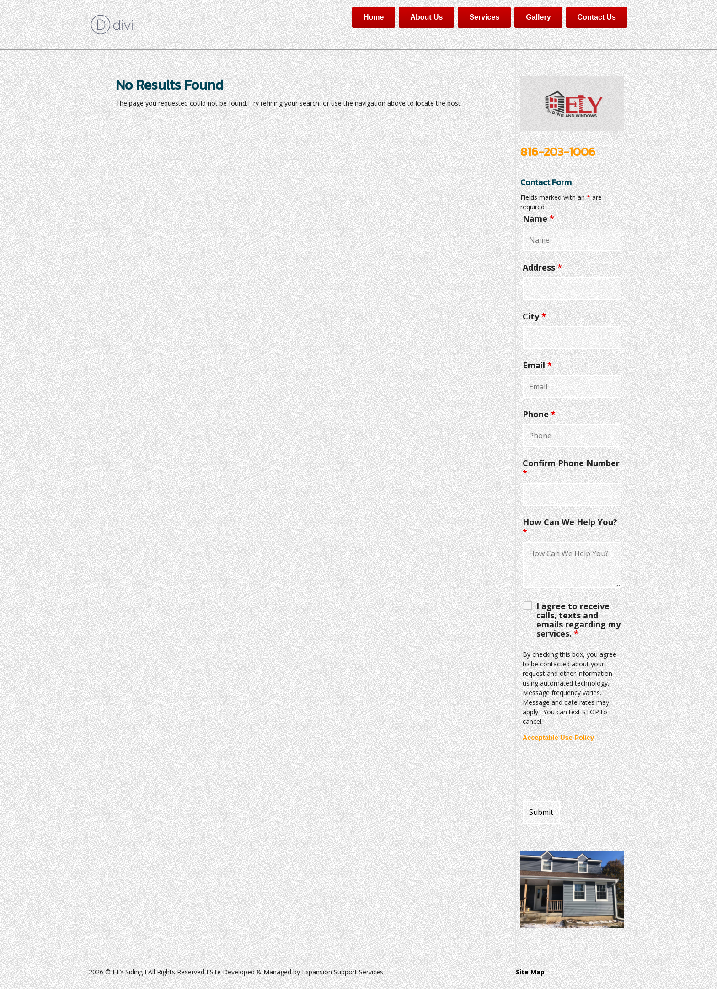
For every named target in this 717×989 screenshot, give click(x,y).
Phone (539, 414)
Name (538, 218)
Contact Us (597, 17)
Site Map (530, 972)
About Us (426, 17)
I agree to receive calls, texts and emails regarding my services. (578, 619)
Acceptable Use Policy (558, 737)
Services (484, 17)
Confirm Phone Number (571, 468)
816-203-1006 (557, 151)
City (534, 316)
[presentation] (592, 771)
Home (374, 17)
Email (537, 365)
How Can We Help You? (570, 526)
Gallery (538, 17)
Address (542, 267)
